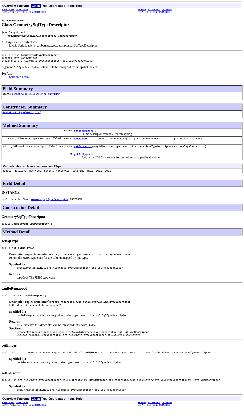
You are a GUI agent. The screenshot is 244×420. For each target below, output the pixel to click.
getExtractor (83, 151)
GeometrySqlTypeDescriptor (29, 96)
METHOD (42, 12)
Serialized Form (19, 79)
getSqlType (81, 159)
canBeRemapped (83, 134)
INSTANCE (54, 97)
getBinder (80, 143)
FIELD (24, 12)
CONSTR (33, 12)
